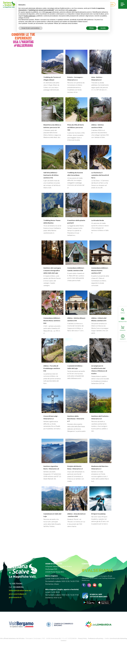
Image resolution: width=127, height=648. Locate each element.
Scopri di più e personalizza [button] (30, 28)
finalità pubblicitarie (29, 16)
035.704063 (17, 583)
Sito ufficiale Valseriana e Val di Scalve (12, 638)
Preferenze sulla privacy (95, 638)
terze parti (48, 12)
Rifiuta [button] (91, 28)
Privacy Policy (82, 638)
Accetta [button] (103, 28)
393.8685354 (18, 587)
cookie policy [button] (72, 10)
